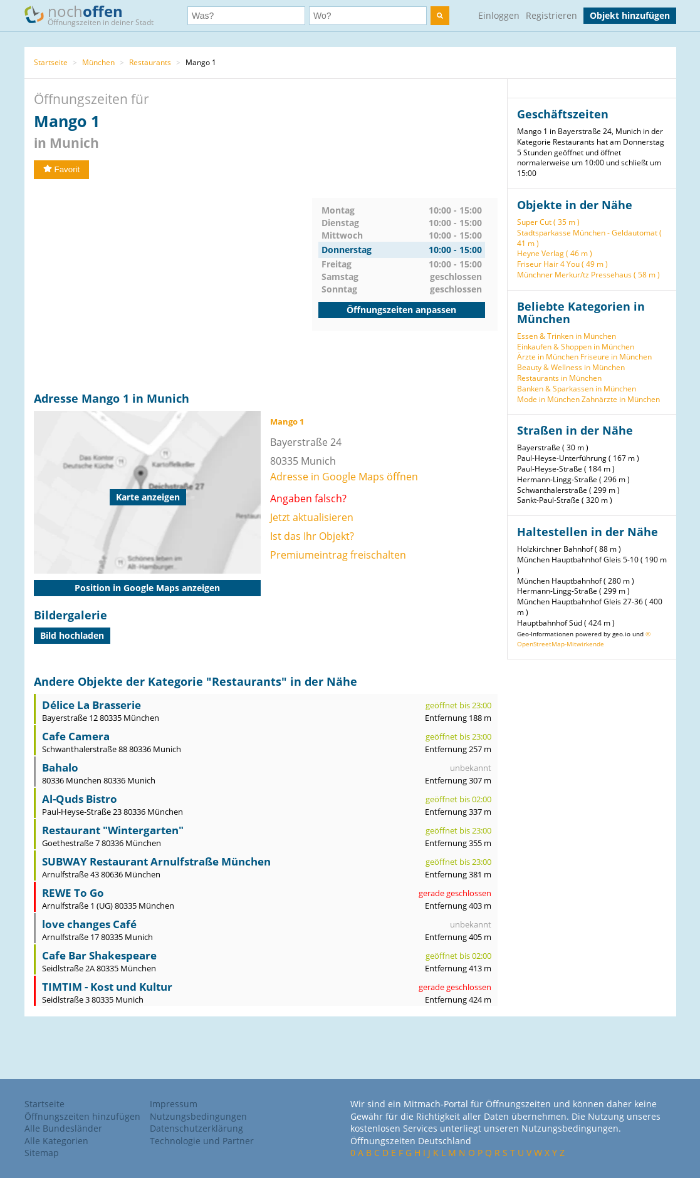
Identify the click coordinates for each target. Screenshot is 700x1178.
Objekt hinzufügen (630, 15)
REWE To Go (73, 893)
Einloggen (499, 15)
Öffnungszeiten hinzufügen (82, 1116)
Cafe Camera (76, 736)
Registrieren (551, 15)
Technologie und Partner (202, 1141)
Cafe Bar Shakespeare (99, 955)
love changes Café (89, 924)
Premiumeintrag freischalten (338, 555)
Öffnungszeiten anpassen (401, 310)
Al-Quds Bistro (79, 799)
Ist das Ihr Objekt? (312, 536)
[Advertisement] (173, 285)
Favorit (61, 169)
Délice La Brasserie (91, 705)
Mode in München (548, 399)
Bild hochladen (72, 635)
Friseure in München (616, 356)
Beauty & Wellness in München (571, 367)
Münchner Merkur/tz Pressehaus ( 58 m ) (588, 274)
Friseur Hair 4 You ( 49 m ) (562, 264)
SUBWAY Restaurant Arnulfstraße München (156, 861)
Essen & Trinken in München (566, 336)
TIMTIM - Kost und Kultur (107, 986)
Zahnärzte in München (621, 399)
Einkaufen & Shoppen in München (575, 346)
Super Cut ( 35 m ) (548, 222)
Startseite (51, 62)
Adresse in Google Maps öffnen (344, 476)
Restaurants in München (559, 378)
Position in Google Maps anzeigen (147, 588)
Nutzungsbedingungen (198, 1116)
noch (94, 15)
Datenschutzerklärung (196, 1128)
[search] (440, 15)
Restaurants (150, 62)
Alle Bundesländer (63, 1128)
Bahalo (60, 767)
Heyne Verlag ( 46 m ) (554, 253)
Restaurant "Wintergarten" (113, 830)
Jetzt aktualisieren (311, 517)
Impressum (173, 1104)
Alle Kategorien (56, 1141)
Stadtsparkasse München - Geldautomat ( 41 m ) (589, 238)
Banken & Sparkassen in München (576, 388)
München (98, 62)
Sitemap (41, 1153)
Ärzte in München (547, 356)
